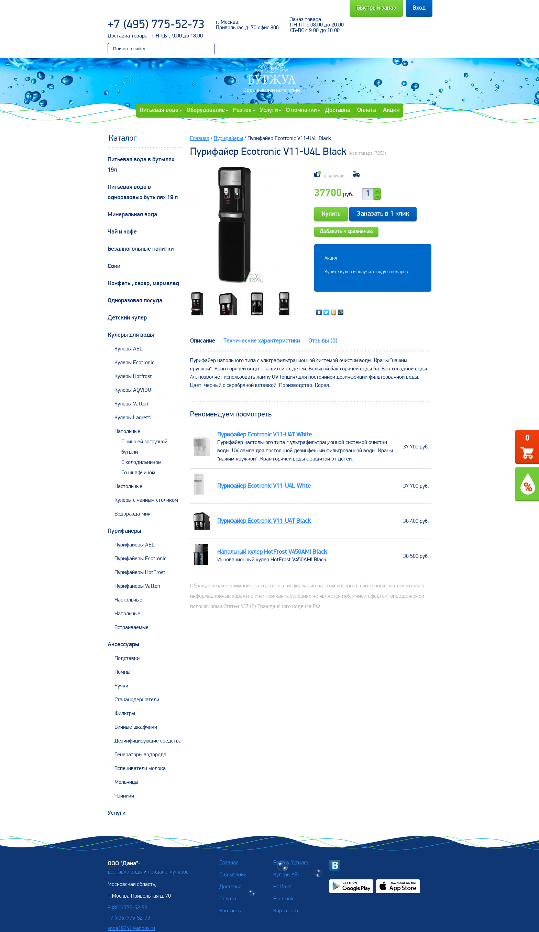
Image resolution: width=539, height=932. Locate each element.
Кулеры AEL (128, 349)
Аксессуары (123, 644)
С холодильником (141, 462)
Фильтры (124, 713)
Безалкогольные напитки (141, 249)
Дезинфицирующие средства (148, 741)
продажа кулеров (168, 872)
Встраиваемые (131, 627)
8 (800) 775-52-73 (127, 908)
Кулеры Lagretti (133, 418)
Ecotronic (283, 899)
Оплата (366, 110)
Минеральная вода (132, 215)
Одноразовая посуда (135, 300)
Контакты (230, 911)
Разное (242, 110)
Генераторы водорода (140, 755)
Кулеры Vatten (131, 404)
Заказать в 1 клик (383, 213)
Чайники (124, 796)
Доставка (337, 110)
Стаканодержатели (136, 700)
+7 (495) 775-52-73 (156, 25)
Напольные (127, 431)
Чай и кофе (122, 232)
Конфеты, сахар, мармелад (143, 283)
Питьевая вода (159, 110)
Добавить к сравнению (346, 232)
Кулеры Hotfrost (133, 376)
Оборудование (206, 110)
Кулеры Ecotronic (134, 363)
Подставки (127, 658)
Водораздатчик (132, 514)
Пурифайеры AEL (134, 545)
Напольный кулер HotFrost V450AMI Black (272, 552)
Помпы (122, 672)
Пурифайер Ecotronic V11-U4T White (264, 435)
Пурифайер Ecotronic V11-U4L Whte (264, 486)
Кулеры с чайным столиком (146, 500)
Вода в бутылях (291, 863)
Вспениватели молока (140, 768)
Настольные (128, 486)
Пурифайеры (124, 531)
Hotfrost (282, 887)
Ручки (121, 686)
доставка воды (125, 872)
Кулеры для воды (131, 335)
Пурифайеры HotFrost (139, 572)
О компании (301, 110)
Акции (391, 110)
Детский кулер (127, 318)
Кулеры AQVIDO (132, 390)
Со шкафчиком (138, 473)
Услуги (269, 110)
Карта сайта (287, 911)
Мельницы (126, 782)
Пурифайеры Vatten (137, 586)
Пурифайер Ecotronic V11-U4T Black (264, 521)
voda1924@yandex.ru (131, 928)
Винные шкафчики (135, 727)
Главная (199, 138)
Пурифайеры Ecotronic (140, 559)
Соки (114, 266)
